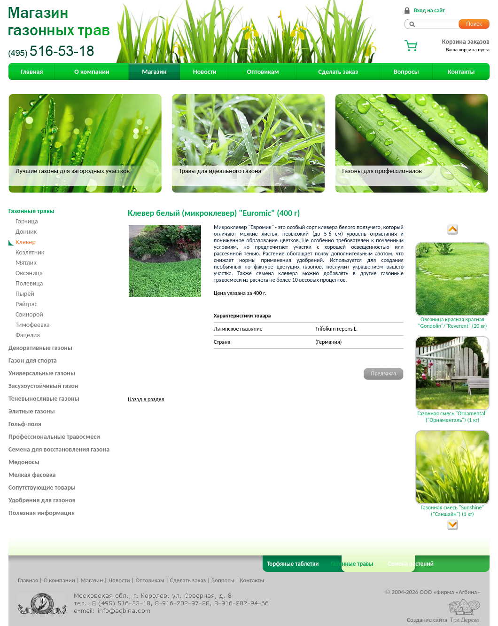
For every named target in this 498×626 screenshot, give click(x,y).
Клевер (26, 242)
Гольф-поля (24, 424)
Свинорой (29, 314)
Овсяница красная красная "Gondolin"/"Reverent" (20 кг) (452, 322)
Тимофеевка (33, 325)
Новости (205, 72)
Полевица (29, 283)
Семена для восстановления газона (58, 449)
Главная (32, 72)
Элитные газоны (31, 411)
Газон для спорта (32, 361)
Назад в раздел (146, 399)
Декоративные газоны (40, 348)
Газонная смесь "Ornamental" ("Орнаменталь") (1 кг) (453, 416)
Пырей (25, 294)
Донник (26, 232)
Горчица (27, 221)
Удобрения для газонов (42, 500)
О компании (91, 72)
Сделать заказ (338, 72)
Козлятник (30, 252)
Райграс (26, 304)
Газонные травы (31, 211)
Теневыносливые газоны (43, 399)
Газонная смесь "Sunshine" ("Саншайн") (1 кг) (452, 510)
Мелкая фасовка (32, 475)
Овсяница (29, 273)
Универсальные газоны (41, 373)
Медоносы (23, 462)
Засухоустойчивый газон (43, 386)
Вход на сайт (429, 10)
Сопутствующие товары (42, 487)
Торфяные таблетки (293, 563)
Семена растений (409, 563)
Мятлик (26, 263)
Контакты (461, 72)
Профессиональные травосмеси (54, 437)
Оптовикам (263, 72)
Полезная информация (41, 513)
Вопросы (406, 72)
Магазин (154, 72)
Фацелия (28, 335)
